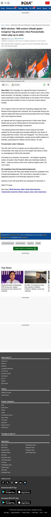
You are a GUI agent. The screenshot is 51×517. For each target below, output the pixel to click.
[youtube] (16, 482)
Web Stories (4, 383)
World (39, 8)
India (26, 8)
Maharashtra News (31, 445)
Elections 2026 (11, 8)
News (2, 25)
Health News (4, 427)
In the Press (4, 371)
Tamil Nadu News (6, 460)
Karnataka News (5, 472)
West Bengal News (31, 452)
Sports (45, 8)
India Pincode (5, 395)
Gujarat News (5, 467)
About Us (3, 363)
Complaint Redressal (7, 368)
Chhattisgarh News (6, 465)
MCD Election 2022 (8, 243)
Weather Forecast (6, 392)
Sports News (4, 417)
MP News (4, 455)
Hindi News (4, 376)
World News (4, 407)
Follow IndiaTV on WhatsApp (25, 248)
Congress (30, 243)
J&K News (4, 470)
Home (3, 8)
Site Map (6, 512)
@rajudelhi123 (20, 38)
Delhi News (4, 447)
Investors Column (6, 373)
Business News (5, 425)
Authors (3, 381)
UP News (3, 462)
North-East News (6, 457)
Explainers (4, 422)
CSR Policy (35, 512)
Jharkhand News (5, 452)
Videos (20, 8)
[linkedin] (20, 482)
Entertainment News (6, 415)
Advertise (3, 366)
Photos (3, 410)
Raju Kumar (10, 38)
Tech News (4, 420)
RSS (46, 512)
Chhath (38, 243)
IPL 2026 (32, 8)
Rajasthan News (30, 447)
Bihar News (4, 445)
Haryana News (5, 450)
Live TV (3, 378)
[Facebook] (3, 482)
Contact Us (4, 361)
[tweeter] (7, 482)
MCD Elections (20, 243)
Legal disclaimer (15, 512)
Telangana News (30, 450)
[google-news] (25, 482)
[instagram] (12, 482)
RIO (41, 512)
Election (7, 25)
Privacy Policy (26, 512)
